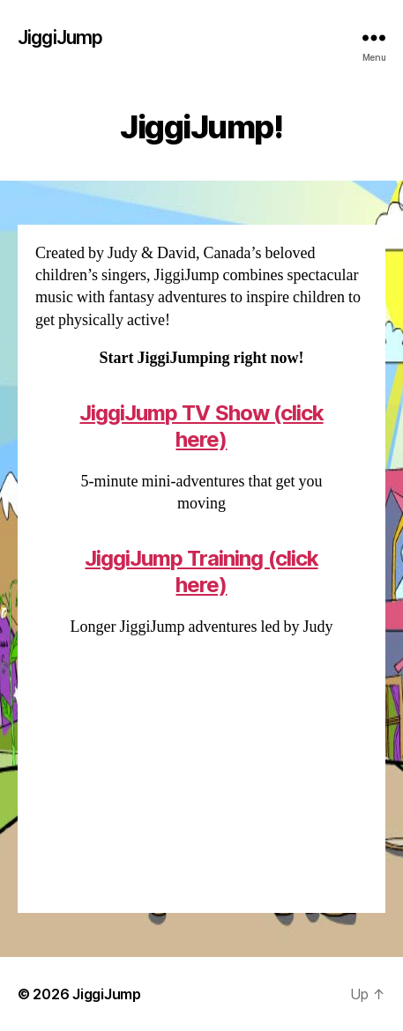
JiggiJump (60, 37)
